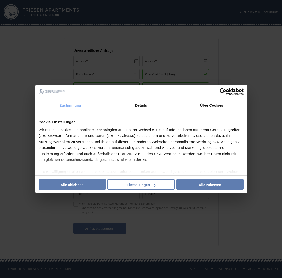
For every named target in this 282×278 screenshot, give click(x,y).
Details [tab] (141, 105)
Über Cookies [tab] (211, 105)
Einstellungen (141, 185)
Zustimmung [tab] (70, 105)
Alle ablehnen (72, 185)
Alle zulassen (210, 185)
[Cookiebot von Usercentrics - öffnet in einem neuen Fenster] (223, 91)
